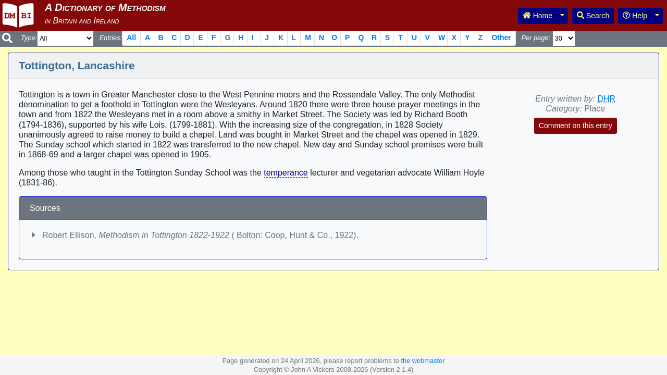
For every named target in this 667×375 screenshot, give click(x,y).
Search (593, 15)
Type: (29, 38)
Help (635, 15)
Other (501, 37)
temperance (286, 172)
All (131, 37)
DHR (606, 98)
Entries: (111, 38)
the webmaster (422, 361)
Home (537, 15)
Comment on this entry (575, 125)
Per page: (535, 38)
